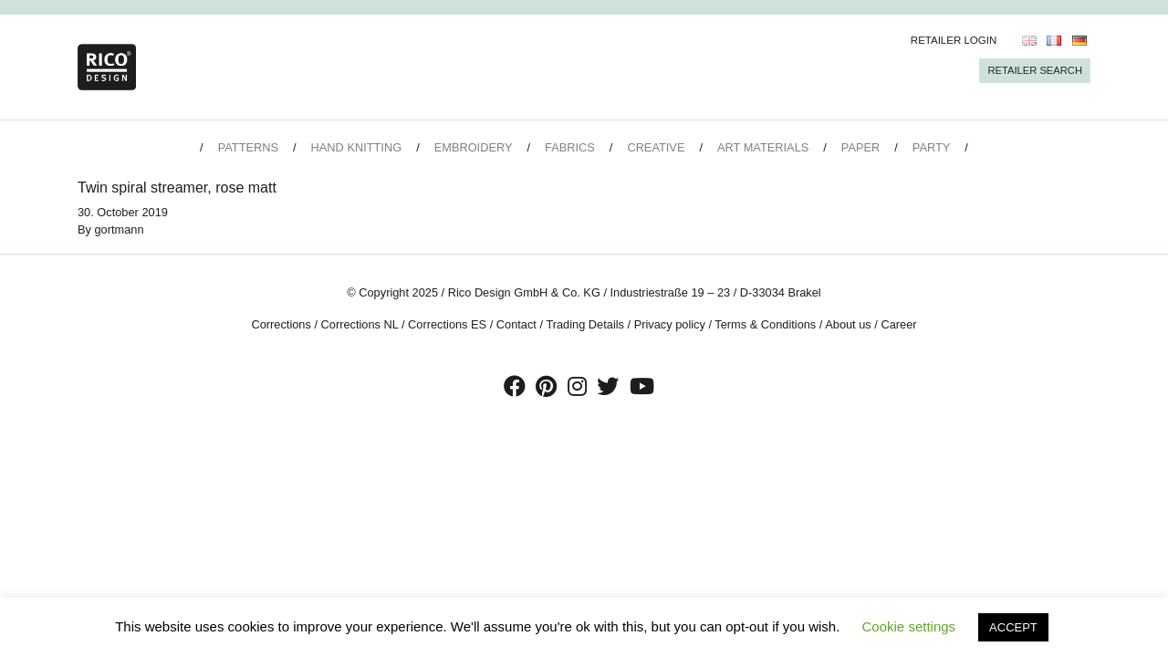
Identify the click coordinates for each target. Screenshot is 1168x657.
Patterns (248, 147)
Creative (655, 147)
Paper (860, 147)
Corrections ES (447, 324)
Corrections (280, 324)
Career (898, 324)
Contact (516, 324)
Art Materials (762, 147)
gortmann (119, 229)
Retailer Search (1034, 70)
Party (931, 147)
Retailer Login (954, 40)
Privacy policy (669, 324)
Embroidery (473, 147)
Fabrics (570, 147)
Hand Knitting (356, 147)
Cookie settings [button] (909, 626)
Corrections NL (360, 324)
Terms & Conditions (765, 324)
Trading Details (585, 324)
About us (848, 324)
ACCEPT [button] (1013, 627)
